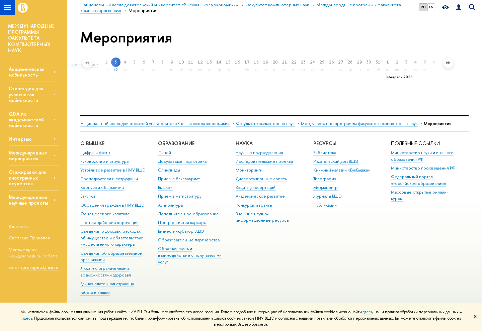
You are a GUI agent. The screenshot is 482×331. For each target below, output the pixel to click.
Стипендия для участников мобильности (26, 94)
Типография (324, 179)
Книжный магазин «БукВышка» (341, 170)
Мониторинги (249, 170)
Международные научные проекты (28, 200)
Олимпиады (169, 170)
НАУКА (244, 143)
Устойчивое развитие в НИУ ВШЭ (113, 170)
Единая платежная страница (107, 284)
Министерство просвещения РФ (423, 168)
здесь (368, 312)
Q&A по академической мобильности (26, 119)
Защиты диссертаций (255, 187)
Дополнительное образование (188, 214)
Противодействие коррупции (109, 222)
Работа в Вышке (95, 292)
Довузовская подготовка (182, 161)
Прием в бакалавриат (179, 179)
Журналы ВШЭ (327, 196)
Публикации (325, 205)
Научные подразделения (259, 152)
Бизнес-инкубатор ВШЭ (181, 231)
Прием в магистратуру (180, 196)
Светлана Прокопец (29, 238)
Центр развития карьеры (182, 222)
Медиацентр (325, 187)
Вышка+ (165, 187)
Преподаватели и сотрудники (109, 179)
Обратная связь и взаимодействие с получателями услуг (190, 255)
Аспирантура (170, 205)
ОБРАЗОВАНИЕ (176, 143)
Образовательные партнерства (189, 240)
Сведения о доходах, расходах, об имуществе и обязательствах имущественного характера (111, 237)
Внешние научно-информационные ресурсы (262, 217)
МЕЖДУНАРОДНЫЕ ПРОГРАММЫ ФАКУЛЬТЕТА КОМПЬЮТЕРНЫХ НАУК (31, 38)
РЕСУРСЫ (324, 143)
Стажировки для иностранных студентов (27, 178)
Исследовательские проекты (264, 161)
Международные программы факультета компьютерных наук (359, 123)
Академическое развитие (260, 196)
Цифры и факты (95, 152)
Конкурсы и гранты (254, 205)
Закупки (87, 196)
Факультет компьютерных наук (265, 123)
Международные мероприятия (28, 155)
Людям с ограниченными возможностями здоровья (105, 271)
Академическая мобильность (26, 72)
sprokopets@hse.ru (39, 267)
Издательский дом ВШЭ (335, 161)
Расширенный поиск (77, 64)
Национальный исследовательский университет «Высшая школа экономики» (155, 123)
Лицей (164, 152)
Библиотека (324, 152)
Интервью (20, 139)
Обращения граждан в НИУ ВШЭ (112, 205)
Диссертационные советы (262, 179)
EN (431, 7)
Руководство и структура (104, 161)
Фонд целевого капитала (104, 214)
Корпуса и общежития (102, 187)
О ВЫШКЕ (92, 143)
